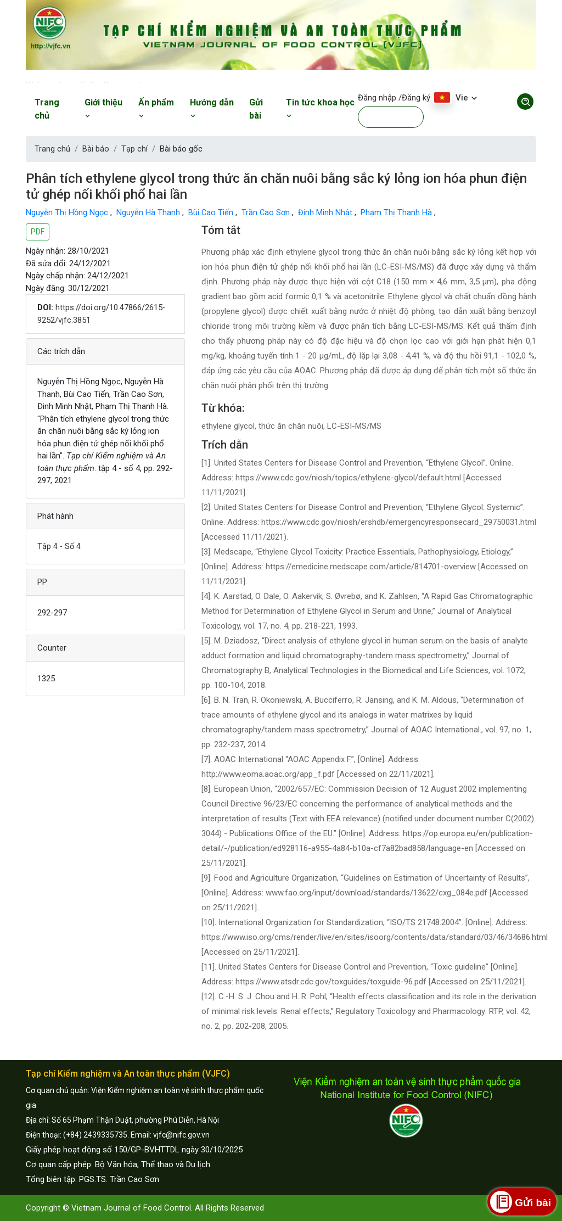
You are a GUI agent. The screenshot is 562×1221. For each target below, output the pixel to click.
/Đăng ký (414, 98)
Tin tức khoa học (320, 108)
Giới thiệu (103, 108)
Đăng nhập (377, 98)
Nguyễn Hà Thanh (150, 212)
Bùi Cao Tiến (213, 212)
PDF (37, 231)
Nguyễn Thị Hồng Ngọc (68, 212)
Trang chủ (47, 109)
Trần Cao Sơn (269, 212)
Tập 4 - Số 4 (59, 546)
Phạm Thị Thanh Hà (400, 212)
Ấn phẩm (156, 108)
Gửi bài (256, 109)
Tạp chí (134, 149)
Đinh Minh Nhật (329, 212)
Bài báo (95, 149)
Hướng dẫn (212, 108)
